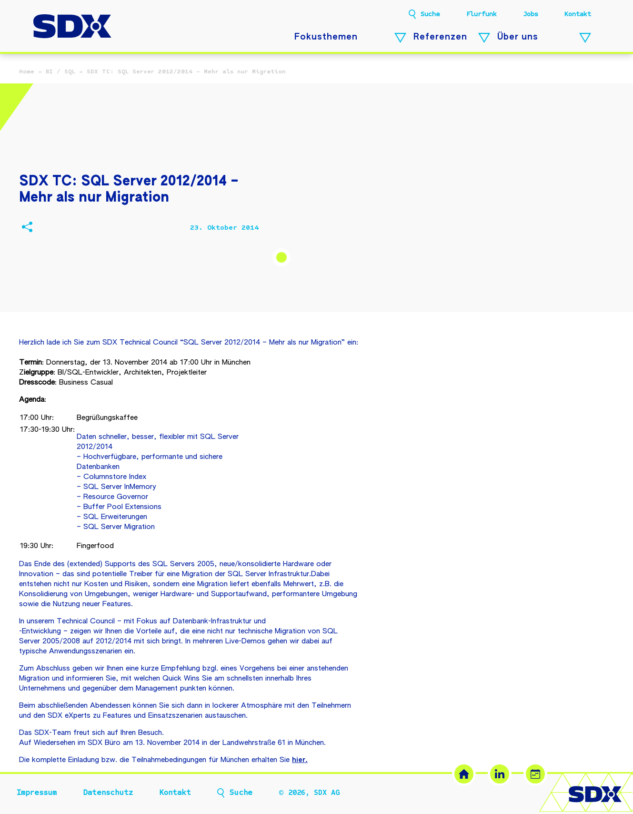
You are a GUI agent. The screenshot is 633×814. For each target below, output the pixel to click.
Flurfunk (481, 14)
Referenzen (440, 37)
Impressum (37, 792)
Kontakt (577, 14)
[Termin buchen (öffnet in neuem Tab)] (535, 774)
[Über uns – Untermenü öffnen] (585, 38)
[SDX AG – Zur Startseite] (72, 27)
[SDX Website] (464, 774)
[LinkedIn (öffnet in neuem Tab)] (500, 774)
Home (26, 71)
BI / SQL (60, 71)
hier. (300, 759)
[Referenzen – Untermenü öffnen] (484, 38)
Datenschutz (108, 792)
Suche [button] (430, 14)
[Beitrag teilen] (27, 228)
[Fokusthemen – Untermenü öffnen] (400, 38)
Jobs (530, 14)
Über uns (517, 37)
